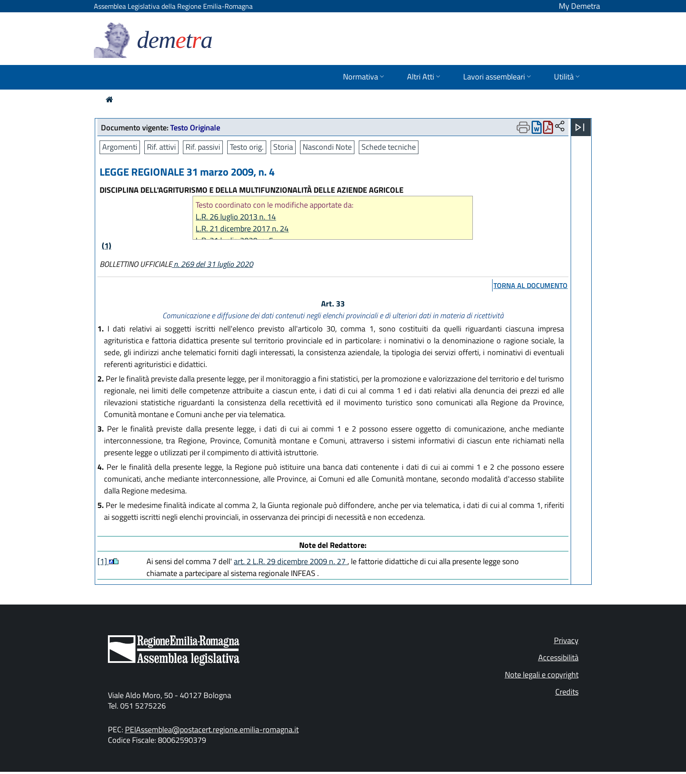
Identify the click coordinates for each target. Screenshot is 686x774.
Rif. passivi (203, 147)
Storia (283, 147)
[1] (103, 561)
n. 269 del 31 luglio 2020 (212, 264)
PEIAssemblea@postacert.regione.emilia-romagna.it (212, 729)
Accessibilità (558, 657)
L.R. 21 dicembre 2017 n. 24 (242, 228)
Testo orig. (247, 147)
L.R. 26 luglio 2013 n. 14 (236, 217)
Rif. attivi (161, 147)
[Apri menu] (580, 127)
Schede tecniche (388, 147)
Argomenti (119, 147)
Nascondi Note (327, 147)
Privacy (566, 640)
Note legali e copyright (542, 674)
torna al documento (530, 285)
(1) (106, 246)
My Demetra (579, 6)
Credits (567, 692)
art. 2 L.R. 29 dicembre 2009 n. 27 (290, 561)
